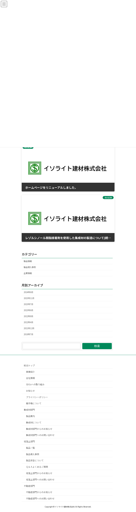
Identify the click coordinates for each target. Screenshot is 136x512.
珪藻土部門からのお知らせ (39, 473)
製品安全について (35, 460)
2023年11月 (29, 298)
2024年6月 (28, 291)
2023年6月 (28, 310)
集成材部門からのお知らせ (39, 428)
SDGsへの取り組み (35, 384)
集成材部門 (29, 409)
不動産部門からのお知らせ (39, 492)
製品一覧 (30, 447)
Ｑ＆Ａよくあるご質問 (37, 466)
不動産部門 (29, 485)
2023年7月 (28, 304)
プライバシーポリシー (37, 397)
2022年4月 (28, 322)
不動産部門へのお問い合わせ (40, 498)
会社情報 (30, 378)
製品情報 (28, 261)
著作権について (33, 403)
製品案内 (30, 416)
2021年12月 (29, 328)
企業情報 (28, 273)
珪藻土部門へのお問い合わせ (40, 479)
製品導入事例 (30, 267)
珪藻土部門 (29, 441)
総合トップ (29, 365)
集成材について (33, 422)
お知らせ (30, 390)
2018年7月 (28, 334)
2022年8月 (28, 316)
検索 (97, 346)
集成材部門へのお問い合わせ (40, 435)
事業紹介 (30, 371)
